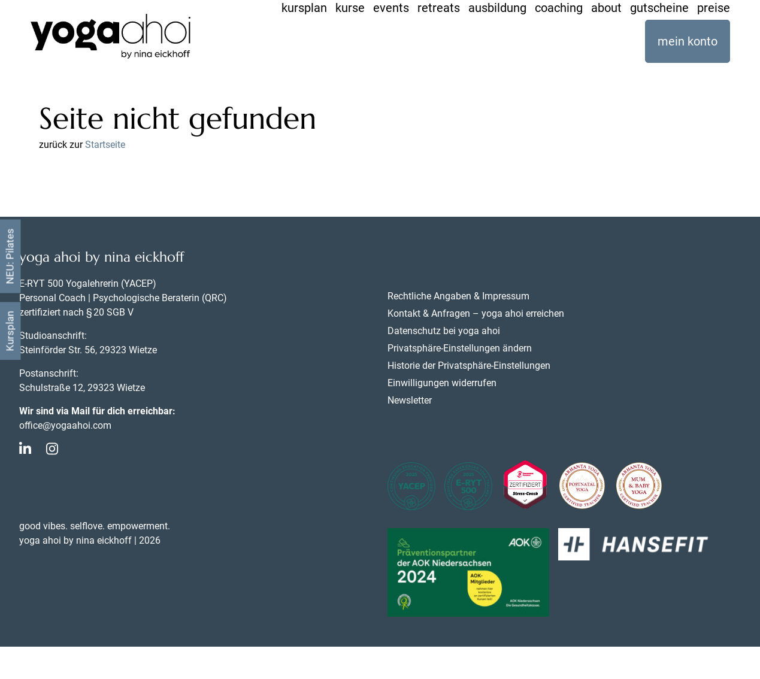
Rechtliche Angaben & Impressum (458, 296)
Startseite (105, 144)
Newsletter (409, 400)
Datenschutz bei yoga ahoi (443, 331)
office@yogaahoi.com (65, 425)
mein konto (687, 41)
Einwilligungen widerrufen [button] (441, 383)
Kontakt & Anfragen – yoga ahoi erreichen (475, 313)
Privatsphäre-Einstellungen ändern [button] (459, 348)
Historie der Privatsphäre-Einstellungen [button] (468, 365)
